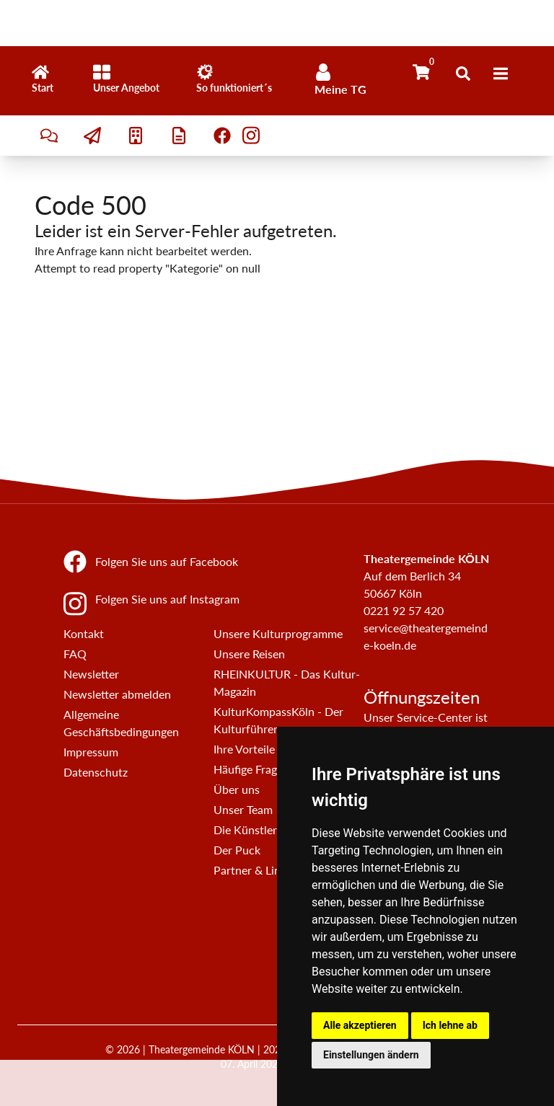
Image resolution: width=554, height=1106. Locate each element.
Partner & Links (252, 870)
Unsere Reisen (249, 653)
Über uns (237, 789)
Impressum (90, 751)
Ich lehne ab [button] (450, 1025)
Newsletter (91, 674)
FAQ (75, 653)
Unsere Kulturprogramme (278, 633)
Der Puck (237, 850)
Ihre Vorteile (244, 749)
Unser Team (243, 809)
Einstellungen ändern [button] (371, 1055)
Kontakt (83, 633)
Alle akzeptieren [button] (360, 1025)
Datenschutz (95, 772)
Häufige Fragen (251, 769)
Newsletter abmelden (117, 694)
